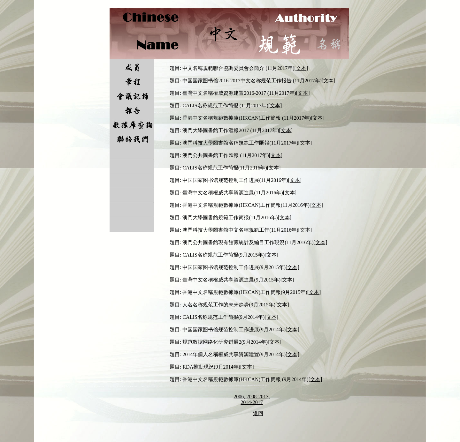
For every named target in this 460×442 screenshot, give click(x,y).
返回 (258, 413)
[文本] (301, 68)
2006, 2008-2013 (251, 396)
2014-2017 (252, 402)
